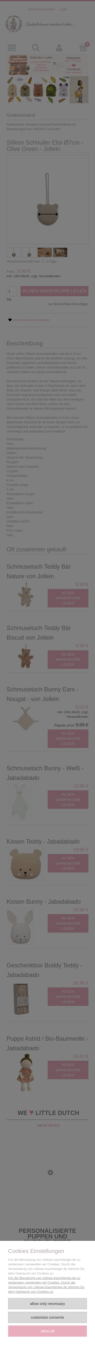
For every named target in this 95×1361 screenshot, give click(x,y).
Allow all (47, 1331)
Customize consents (47, 1317)
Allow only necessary (47, 1303)
